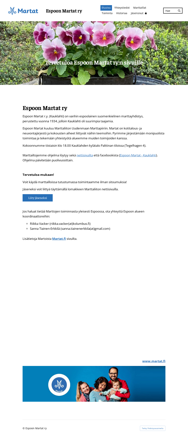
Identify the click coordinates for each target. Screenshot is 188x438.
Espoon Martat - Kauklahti (138, 155)
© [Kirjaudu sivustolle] (24, 428)
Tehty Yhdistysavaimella (152, 428)
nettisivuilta (85, 155)
